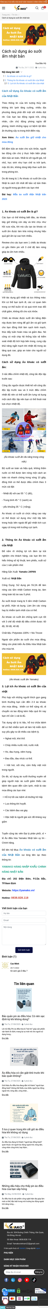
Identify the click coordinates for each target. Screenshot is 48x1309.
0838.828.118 (25, 1239)
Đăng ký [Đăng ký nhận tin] (38, 1272)
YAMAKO (22, 1248)
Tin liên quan (24, 984)
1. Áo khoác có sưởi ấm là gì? (18, 76)
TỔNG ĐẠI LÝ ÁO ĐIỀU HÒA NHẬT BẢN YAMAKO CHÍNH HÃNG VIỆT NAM (22, 2)
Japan (38, 1248)
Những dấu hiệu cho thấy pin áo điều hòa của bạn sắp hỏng (22, 1187)
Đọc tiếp (5, 1038)
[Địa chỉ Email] (24, 1272)
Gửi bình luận (24, 950)
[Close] (46, 2)
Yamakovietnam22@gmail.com (26, 1243)
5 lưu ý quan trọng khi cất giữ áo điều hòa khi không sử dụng (23, 1131)
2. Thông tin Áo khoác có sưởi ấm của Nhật (24, 80)
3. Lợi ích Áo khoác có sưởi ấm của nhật (26, 83)
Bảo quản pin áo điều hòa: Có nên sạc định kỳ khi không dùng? (23, 1018)
